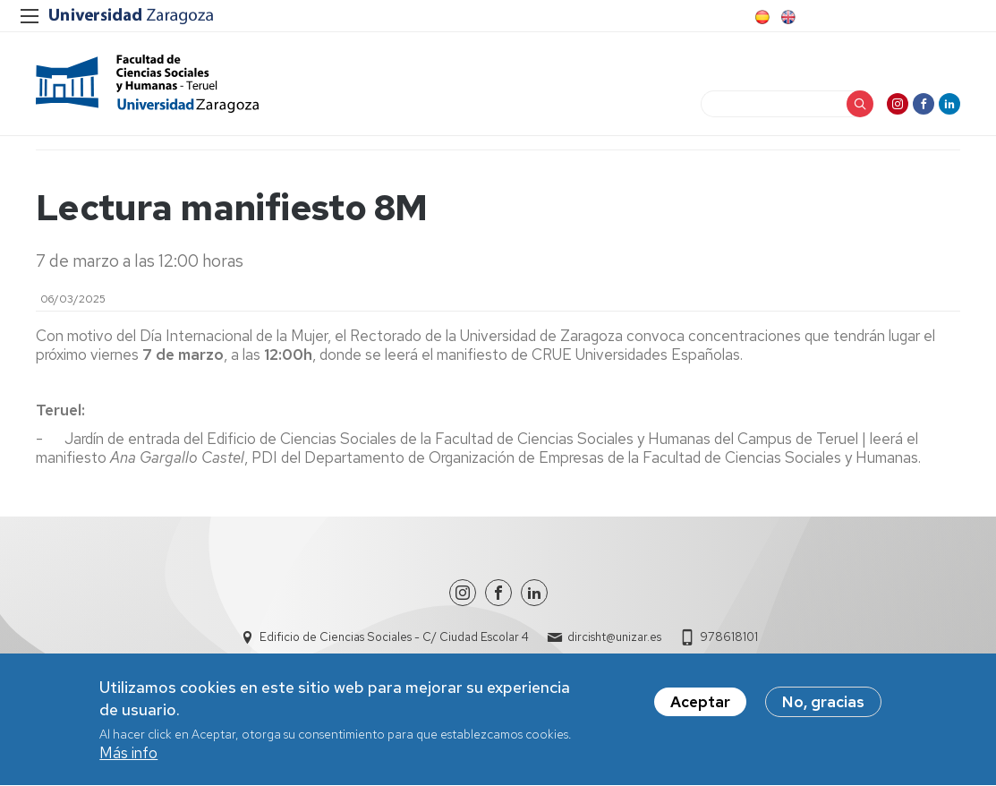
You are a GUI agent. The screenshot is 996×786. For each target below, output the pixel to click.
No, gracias (823, 704)
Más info (128, 756)
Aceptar (700, 704)
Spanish (760, 17)
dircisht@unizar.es (614, 637)
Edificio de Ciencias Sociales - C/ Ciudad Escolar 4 (394, 637)
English (786, 17)
